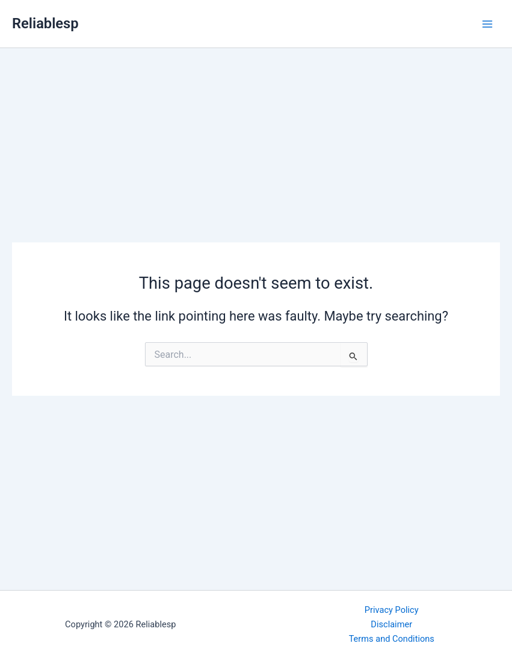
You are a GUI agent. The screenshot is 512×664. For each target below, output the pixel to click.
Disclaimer (391, 624)
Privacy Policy (392, 609)
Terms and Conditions (391, 638)
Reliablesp (45, 23)
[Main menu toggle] (487, 24)
